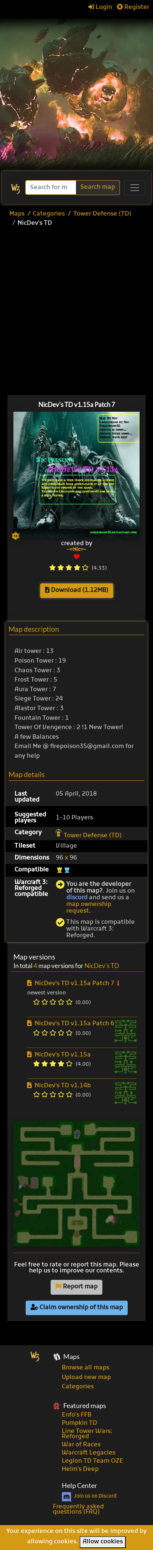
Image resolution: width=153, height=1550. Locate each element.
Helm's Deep (80, 1469)
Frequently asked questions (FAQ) (78, 1509)
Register (133, 7)
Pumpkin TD (79, 1423)
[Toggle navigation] (134, 187)
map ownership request (88, 908)
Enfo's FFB (76, 1415)
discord (76, 898)
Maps (17, 214)
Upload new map (86, 1377)
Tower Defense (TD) (102, 214)
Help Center (79, 1485)
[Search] (51, 187)
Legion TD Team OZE (92, 1461)
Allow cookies (103, 1542)
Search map (97, 187)
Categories (49, 214)
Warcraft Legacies (88, 1453)
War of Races (81, 1445)
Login (100, 7)
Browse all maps (85, 1368)
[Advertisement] (76, 91)
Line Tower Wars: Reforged (87, 1434)
